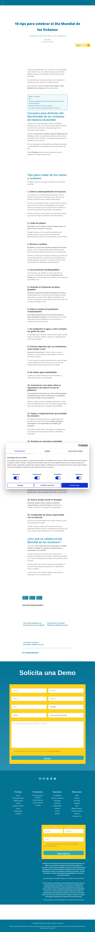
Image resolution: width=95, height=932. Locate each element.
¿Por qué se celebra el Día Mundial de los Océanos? (44, 108)
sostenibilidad (61, 36)
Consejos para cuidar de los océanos (40, 36)
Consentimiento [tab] (19, 451)
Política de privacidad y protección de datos (21, 926)
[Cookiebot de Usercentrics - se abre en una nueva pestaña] (80, 445)
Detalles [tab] (47, 451)
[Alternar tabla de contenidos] (47, 99)
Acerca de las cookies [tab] (75, 451)
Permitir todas (74, 485)
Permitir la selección (47, 485)
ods (54, 36)
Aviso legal (37, 926)
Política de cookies (45, 926)
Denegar (20, 485)
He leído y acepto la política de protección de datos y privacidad (37, 751)
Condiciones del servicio (57, 926)
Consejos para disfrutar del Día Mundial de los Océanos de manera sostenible (45, 102)
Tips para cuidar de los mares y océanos (40, 105)
